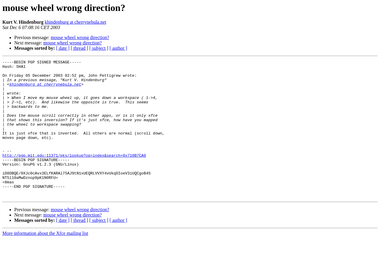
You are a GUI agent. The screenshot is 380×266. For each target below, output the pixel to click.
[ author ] (118, 48)
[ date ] (62, 48)
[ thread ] (79, 48)
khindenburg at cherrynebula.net (75, 22)
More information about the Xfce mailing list (45, 260)
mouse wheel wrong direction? (80, 37)
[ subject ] (98, 48)
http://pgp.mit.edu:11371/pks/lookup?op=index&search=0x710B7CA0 (74, 174)
